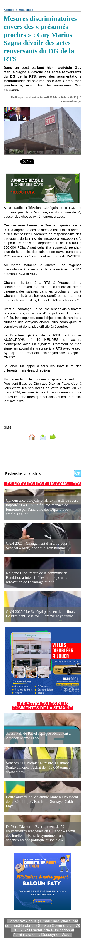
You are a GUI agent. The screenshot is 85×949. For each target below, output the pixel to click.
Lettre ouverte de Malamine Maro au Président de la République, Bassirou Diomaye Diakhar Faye (42, 801)
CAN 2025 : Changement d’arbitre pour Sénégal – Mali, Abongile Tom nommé (36, 545)
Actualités (26, 9)
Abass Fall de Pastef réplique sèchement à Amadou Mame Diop (38, 735)
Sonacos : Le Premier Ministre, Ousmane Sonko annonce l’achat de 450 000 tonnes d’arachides (38, 767)
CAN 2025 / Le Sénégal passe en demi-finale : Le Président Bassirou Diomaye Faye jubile (42, 613)
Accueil (9, 9)
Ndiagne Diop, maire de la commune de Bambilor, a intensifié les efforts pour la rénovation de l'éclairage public (36, 577)
